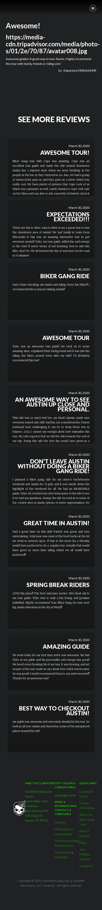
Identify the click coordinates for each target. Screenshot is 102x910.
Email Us (60, 822)
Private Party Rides (86, 805)
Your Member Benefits (85, 854)
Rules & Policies (84, 833)
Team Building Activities (64, 854)
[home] (3, 5)
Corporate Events (86, 794)
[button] (92, 8)
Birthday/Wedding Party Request (67, 843)
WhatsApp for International (64, 831)
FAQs (83, 842)
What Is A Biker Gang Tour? (86, 819)
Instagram (86, 866)
